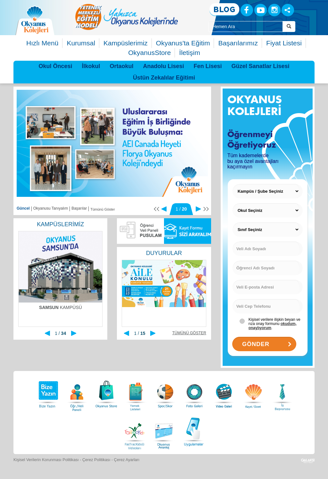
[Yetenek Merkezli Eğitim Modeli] (126, 17)
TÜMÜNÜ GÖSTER (189, 333)
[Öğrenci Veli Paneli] (77, 392)
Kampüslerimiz (125, 43)
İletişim (189, 52)
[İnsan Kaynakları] (282, 392)
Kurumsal (81, 43)
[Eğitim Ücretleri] (253, 392)
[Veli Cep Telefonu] (268, 306)
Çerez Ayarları (127, 460)
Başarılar (79, 208)
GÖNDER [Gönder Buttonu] (267, 344)
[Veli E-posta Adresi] (268, 287)
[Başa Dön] (156, 209)
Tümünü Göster (102, 209)
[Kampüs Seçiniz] (268, 191)
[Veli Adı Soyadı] (268, 249)
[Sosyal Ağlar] (288, 10)
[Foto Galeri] (194, 392)
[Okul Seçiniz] (268, 210)
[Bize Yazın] (47, 392)
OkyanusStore (149, 52)
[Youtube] (260, 10)
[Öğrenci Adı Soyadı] (268, 268)
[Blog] (224, 9)
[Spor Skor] (165, 392)
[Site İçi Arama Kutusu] (245, 26)
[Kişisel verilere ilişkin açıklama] (274, 321)
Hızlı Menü (42, 43)
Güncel (23, 208)
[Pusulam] (140, 231)
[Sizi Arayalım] (187, 231)
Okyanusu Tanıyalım (50, 208)
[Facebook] (247, 10)
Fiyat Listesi (284, 43)
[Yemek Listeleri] (136, 392)
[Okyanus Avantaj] (164, 431)
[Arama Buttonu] (289, 26)
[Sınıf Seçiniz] (268, 229)
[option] (126, 17)
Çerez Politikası (96, 460)
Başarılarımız (238, 43)
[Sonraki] (198, 209)
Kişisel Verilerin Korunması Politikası (46, 460)
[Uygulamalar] (193, 431)
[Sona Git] (206, 209)
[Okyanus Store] (106, 392)
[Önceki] (164, 209)
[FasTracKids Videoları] (134, 431)
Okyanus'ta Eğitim (183, 43)
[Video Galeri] (224, 392)
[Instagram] (274, 10)
